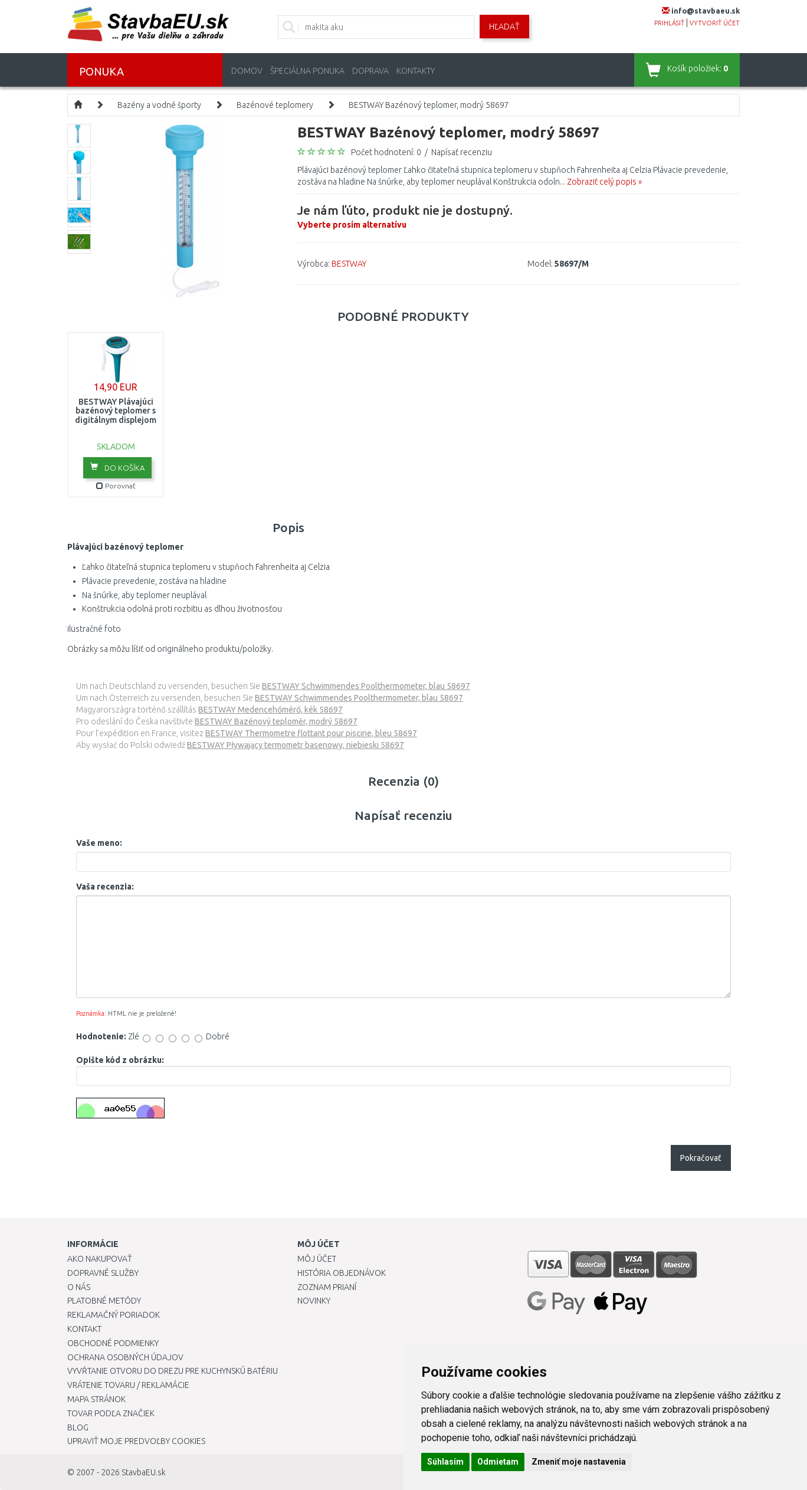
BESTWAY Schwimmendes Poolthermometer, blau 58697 (366, 686)
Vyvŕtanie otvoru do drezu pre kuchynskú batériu (172, 1371)
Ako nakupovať (99, 1258)
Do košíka (117, 467)
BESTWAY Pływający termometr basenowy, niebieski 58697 (295, 745)
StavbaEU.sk (144, 1472)
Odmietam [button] (498, 1461)
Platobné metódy (104, 1300)
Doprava (370, 71)
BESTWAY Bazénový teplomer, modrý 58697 (429, 105)
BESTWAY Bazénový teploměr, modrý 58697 (276, 721)
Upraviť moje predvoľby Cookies (136, 1441)
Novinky (313, 1300)
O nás (78, 1287)
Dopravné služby (103, 1273)
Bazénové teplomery (275, 105)
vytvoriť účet (715, 23)
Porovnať (116, 486)
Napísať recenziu (461, 152)
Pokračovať (700, 1158)
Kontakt (84, 1329)
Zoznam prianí (326, 1287)
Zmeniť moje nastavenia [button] (579, 1461)
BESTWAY (349, 263)
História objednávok (341, 1273)
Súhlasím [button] (445, 1461)
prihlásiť (669, 23)
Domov (247, 71)
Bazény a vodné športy (159, 105)
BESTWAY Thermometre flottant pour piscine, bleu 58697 (311, 733)
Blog (77, 1427)
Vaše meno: (99, 843)
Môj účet (316, 1258)
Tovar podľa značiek (111, 1413)
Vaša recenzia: (105, 886)
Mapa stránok (96, 1399)
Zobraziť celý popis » (604, 181)
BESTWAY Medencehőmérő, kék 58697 (270, 709)
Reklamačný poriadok (113, 1315)
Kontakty (415, 71)
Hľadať (504, 26)
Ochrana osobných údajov (125, 1357)
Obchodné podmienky (113, 1343)
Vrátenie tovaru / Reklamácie (128, 1385)
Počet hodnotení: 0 (386, 152)
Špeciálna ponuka (307, 71)
